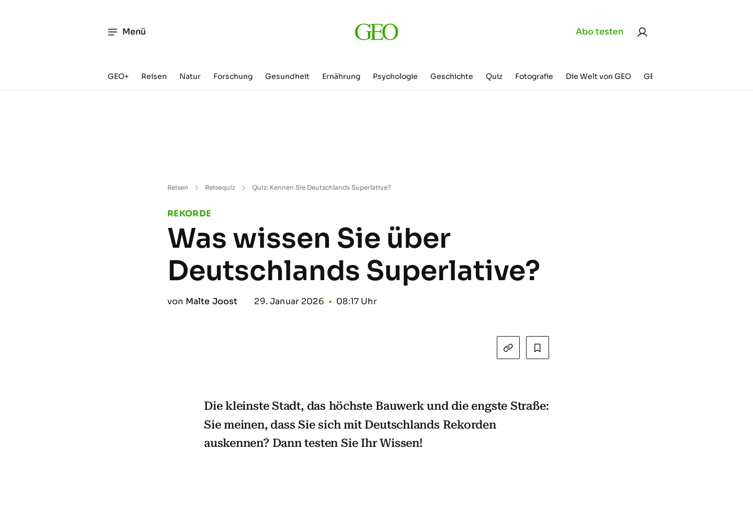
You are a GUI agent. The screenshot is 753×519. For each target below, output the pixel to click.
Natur (190, 76)
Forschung (233, 76)
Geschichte (451, 76)
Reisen (154, 76)
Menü (126, 32)
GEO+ (118, 76)
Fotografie (534, 76)
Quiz (494, 76)
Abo (599, 31)
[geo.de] (376, 31)
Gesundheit (287, 76)
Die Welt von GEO (598, 76)
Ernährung (341, 76)
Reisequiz (220, 187)
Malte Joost (212, 301)
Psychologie (395, 76)
